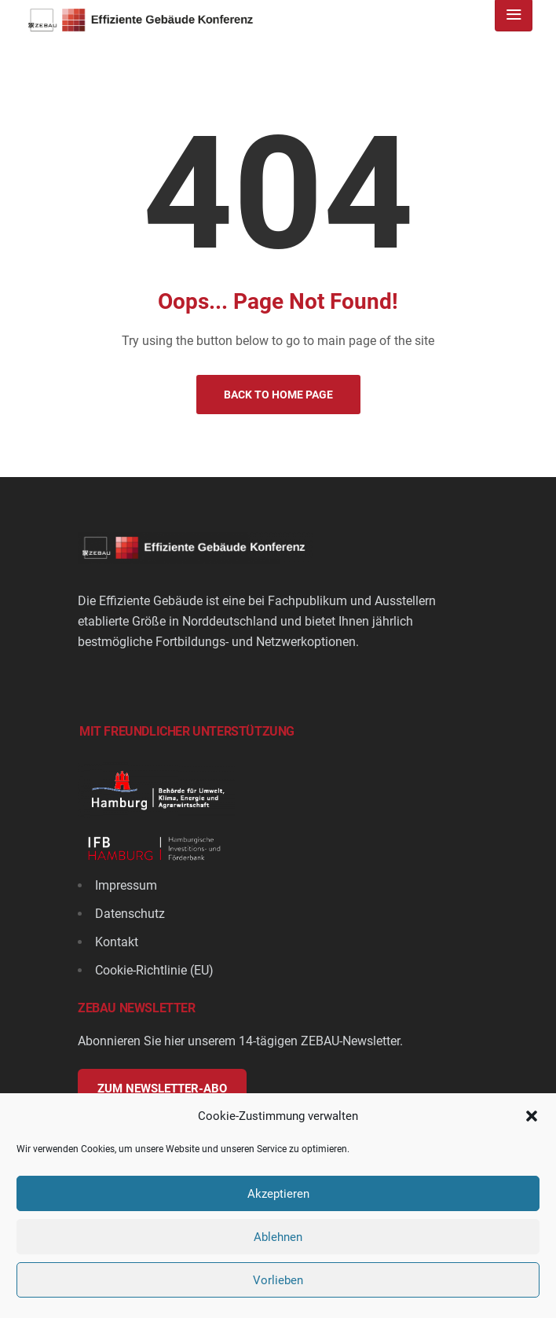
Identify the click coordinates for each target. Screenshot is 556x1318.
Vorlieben (278, 1280)
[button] (532, 1116)
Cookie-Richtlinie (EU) (154, 970)
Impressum (126, 885)
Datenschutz (130, 913)
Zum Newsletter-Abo (162, 1088)
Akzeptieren (278, 1194)
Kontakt (116, 941)
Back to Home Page (278, 394)
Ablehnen (278, 1237)
